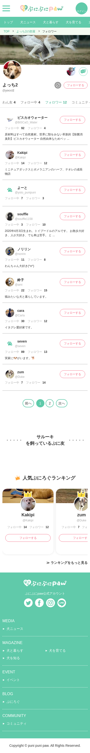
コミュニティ (16, 723)
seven (22, 341)
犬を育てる (73, 22)
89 (22, 352)
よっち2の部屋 (25, 31)
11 (22, 259)
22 (22, 290)
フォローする (75, 85)
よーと (22, 188)
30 (22, 321)
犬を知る (13, 658)
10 (44, 224)
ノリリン (24, 249)
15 (45, 290)
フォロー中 (30, 102)
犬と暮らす (51, 22)
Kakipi (22, 153)
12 (45, 163)
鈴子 (20, 280)
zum (20, 372)
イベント (13, 680)
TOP (6, 31)
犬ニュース (28, 22)
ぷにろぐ (13, 702)
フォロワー (56, 102)
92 (22, 128)
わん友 (9, 102)
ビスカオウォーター (32, 118)
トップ (8, 22)
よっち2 (10, 85)
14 (22, 163)
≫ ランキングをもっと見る (67, 563)
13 (45, 352)
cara (20, 311)
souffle (22, 214)
